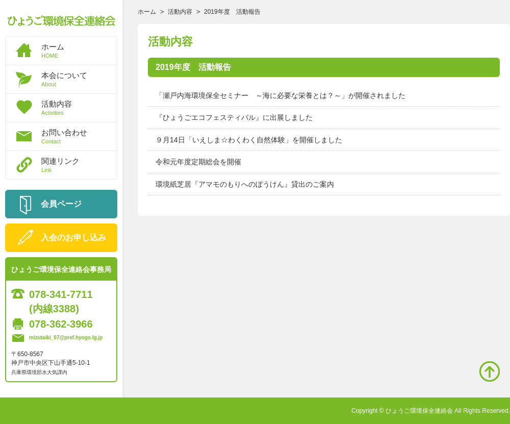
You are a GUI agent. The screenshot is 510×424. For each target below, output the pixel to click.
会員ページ (61, 203)
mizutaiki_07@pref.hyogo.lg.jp (66, 337)
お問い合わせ (79, 136)
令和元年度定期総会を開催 (198, 162)
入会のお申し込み (73, 237)
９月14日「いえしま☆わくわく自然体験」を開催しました (249, 140)
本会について (79, 79)
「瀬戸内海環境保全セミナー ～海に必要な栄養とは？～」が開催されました (280, 95)
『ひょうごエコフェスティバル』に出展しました (234, 117)
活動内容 (79, 107)
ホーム (79, 50)
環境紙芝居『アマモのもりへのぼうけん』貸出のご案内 (245, 184)
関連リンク (79, 165)
